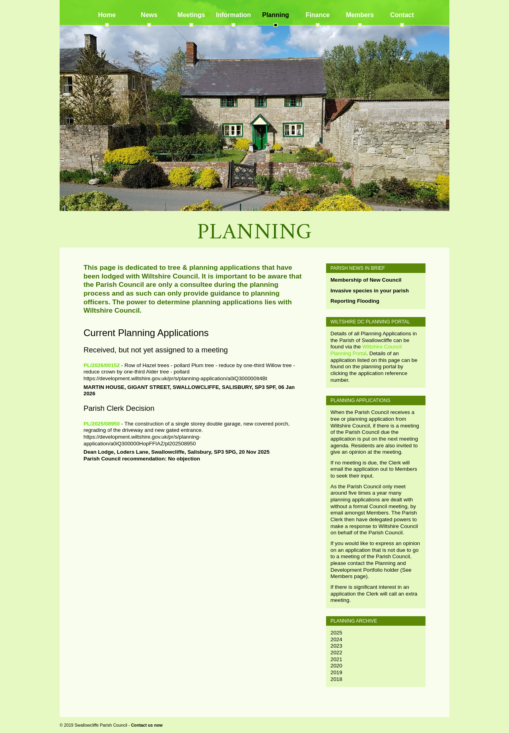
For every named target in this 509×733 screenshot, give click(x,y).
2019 (336, 672)
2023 (336, 646)
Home (107, 15)
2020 (336, 666)
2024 (336, 639)
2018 (336, 679)
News (149, 15)
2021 (336, 659)
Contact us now (146, 725)
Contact (402, 15)
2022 (336, 653)
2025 (336, 633)
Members (360, 15)
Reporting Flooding (354, 301)
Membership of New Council (365, 280)
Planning (275, 15)
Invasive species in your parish (369, 291)
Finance (318, 15)
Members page (348, 576)
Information (233, 15)
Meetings (191, 15)
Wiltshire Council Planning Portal (366, 350)
